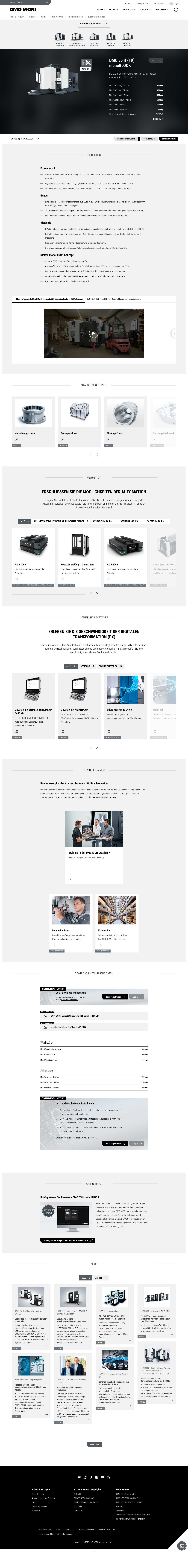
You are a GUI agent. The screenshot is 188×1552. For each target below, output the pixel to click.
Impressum (69, 1529)
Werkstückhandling (104, 521)
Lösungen (113, 10)
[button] (142, 3)
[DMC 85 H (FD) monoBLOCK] (24, 138)
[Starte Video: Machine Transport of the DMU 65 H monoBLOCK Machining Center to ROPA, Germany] (94, 333)
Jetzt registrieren (113, 997)
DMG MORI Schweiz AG (125, 1494)
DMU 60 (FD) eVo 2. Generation (86, 1502)
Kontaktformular (38, 1494)
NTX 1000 (78, 1507)
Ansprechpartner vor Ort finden (43, 1498)
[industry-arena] (108, 1477)
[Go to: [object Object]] (31, 1297)
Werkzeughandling (131, 521)
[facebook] (97, 1477)
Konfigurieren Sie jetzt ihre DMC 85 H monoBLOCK (66, 1240)
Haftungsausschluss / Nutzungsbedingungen (56, 1534)
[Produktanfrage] (168, 139)
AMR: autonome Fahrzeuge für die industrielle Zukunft (61, 521)
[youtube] (102, 1477)
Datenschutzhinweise (86, 1529)
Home (11, 17)
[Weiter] (97, 454)
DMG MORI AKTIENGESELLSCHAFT (129, 1502)
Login (135, 997)
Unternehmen (162, 10)
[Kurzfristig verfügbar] (127, 139)
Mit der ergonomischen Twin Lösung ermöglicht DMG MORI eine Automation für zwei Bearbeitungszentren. (156, 1328)
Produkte (101, 10)
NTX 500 (77, 1494)
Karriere (128, 4)
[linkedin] (79, 1477)
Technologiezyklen (110, 666)
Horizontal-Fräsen (57, 17)
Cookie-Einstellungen (107, 1529)
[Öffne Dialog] (33, 420)
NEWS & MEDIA (146, 10)
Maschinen (32, 17)
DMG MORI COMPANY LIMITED (128, 1498)
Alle (25, 521)
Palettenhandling (157, 521)
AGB (58, 1529)
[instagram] (85, 1477)
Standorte (120, 1511)
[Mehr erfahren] (71, 922)
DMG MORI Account (69, 1000)
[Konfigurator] (149, 139)
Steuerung (87, 666)
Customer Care (129, 10)
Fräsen (43, 17)
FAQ (33, 1502)
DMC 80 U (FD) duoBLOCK (84, 1498)
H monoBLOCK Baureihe (75, 17)
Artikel (100, 1278)
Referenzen (36, 1511)
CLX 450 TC (78, 1511)
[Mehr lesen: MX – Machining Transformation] (87, 65)
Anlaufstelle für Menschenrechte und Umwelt (133, 1515)
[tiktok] (91, 1477)
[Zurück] (90, 454)
